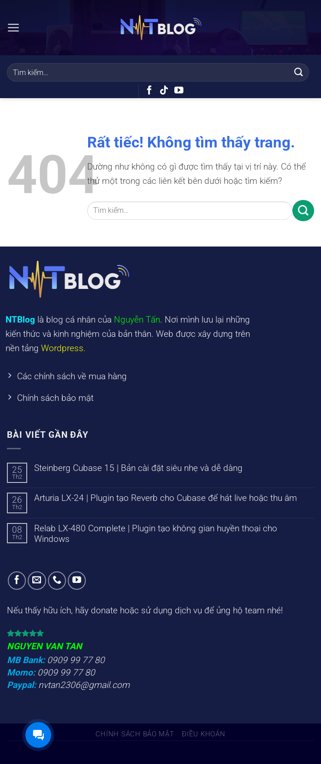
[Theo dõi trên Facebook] (149, 91)
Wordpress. (63, 348)
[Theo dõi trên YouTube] (179, 91)
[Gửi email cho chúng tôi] (37, 581)
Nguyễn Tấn (137, 319)
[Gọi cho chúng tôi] (57, 581)
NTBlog (20, 319)
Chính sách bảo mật (134, 734)
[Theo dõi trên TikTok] (164, 91)
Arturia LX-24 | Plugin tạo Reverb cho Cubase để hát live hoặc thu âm (165, 499)
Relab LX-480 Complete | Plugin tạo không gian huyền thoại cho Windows (155, 534)
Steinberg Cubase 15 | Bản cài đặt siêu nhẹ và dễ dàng (138, 469)
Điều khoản (203, 734)
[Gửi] (299, 72)
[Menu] (13, 27)
